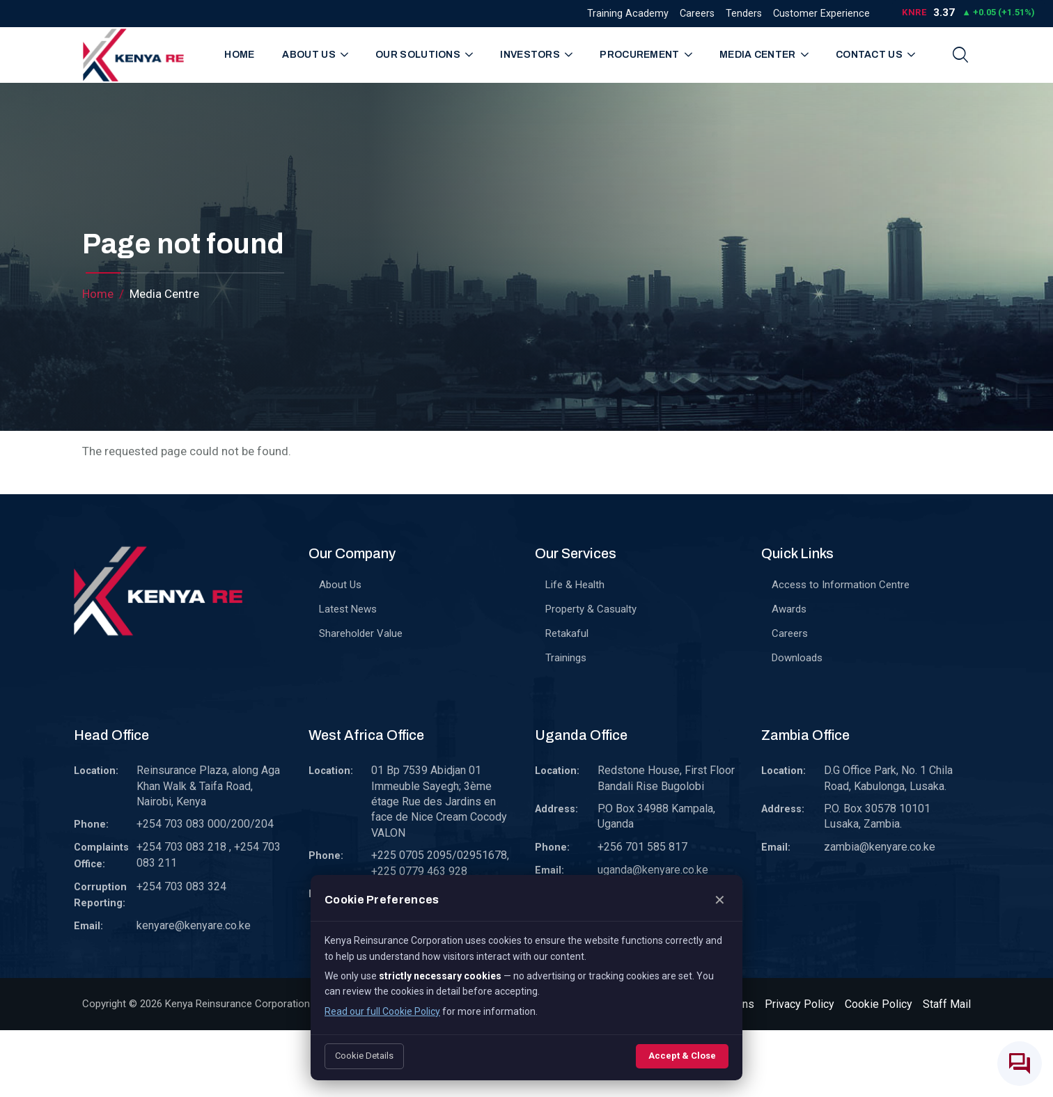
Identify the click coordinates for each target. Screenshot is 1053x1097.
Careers (697, 13)
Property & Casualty (591, 609)
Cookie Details (364, 1055)
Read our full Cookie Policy (382, 1011)
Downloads (797, 658)
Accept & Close (682, 1055)
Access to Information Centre (841, 584)
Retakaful (566, 633)
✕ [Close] (720, 900)
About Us (340, 584)
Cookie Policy (878, 1004)
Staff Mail (947, 1004)
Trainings (565, 658)
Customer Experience (821, 13)
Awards (789, 609)
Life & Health (574, 584)
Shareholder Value (361, 633)
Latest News (348, 609)
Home (239, 54)
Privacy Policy (799, 1004)
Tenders (744, 13)
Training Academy (628, 13)
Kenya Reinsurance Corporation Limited (255, 1003)
